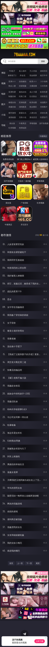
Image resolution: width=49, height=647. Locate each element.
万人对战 (33, 71)
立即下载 (39, 641)
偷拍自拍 (22, 92)
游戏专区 (43, 71)
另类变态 (43, 96)
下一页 (29, 563)
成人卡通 (33, 92)
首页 (11, 563)
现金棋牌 (33, 75)
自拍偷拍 (22, 81)
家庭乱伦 (22, 113)
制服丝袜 (12, 96)
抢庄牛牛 (43, 75)
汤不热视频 (43, 123)
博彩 (3, 72)
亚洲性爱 (12, 92)
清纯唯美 (22, 107)
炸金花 (22, 75)
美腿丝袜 (12, 107)
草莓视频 (33, 123)
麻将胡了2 (12, 75)
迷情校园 (12, 117)
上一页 (20, 563)
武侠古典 (43, 113)
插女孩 (12, 123)
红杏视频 (12, 128)
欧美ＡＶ (33, 81)
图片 (3, 104)
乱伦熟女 (33, 96)
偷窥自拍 (12, 102)
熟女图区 (33, 107)
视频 (3, 83)
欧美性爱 (43, 92)
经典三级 (22, 96)
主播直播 (33, 86)
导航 (3, 125)
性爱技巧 (43, 117)
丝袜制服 (22, 86)
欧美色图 (33, 102)
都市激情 (12, 113)
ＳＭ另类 (43, 86)
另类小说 (22, 117)
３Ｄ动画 (43, 81)
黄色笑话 (33, 117)
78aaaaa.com (24, 54)
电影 (3, 93)
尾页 (38, 563)
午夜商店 (22, 123)
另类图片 (43, 107)
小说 (3, 114)
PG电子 (12, 71)
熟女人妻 (12, 86)
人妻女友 (33, 113)
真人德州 (22, 71)
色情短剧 (22, 128)
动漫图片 (43, 102)
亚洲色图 (22, 102)
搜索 (43, 61)
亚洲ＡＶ (12, 81)
